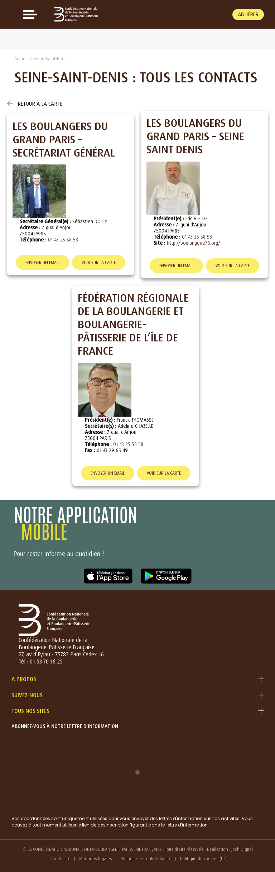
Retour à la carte (34, 103)
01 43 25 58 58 (63, 239)
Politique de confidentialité (146, 858)
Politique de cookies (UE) (203, 858)
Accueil (21, 58)
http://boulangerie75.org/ (193, 243)
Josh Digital (242, 849)
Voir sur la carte (99, 262)
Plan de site (59, 858)
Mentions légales (95, 858)
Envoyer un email (42, 262)
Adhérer (248, 14)
